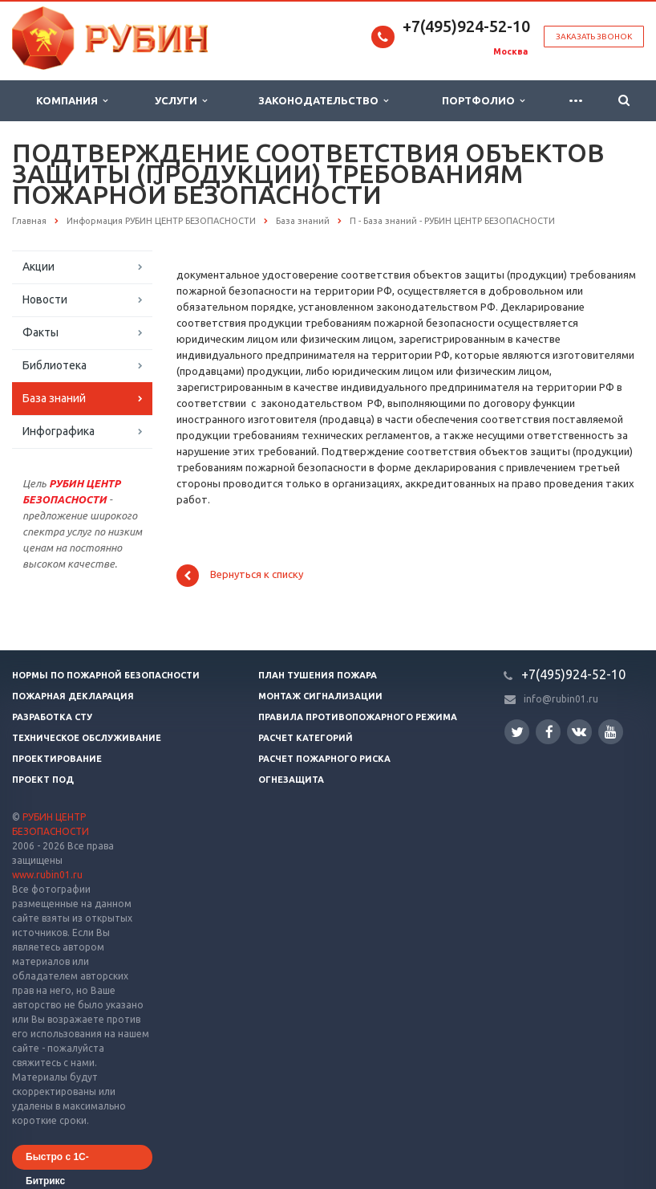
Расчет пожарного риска (324, 758)
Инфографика (58, 431)
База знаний (54, 398)
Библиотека (54, 365)
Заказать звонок (594, 36)
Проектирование (57, 758)
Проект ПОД (43, 779)
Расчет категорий (305, 738)
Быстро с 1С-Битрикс (57, 1160)
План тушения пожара (317, 675)
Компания (71, 101)
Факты (40, 332)
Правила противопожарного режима (357, 717)
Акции (38, 266)
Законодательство (323, 101)
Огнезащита (291, 779)
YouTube (611, 732)
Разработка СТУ (52, 717)
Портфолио (483, 101)
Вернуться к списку (239, 575)
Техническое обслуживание (86, 738)
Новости (44, 299)
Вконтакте (579, 731)
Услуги (181, 101)
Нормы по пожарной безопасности (106, 675)
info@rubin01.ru (561, 699)
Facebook (549, 732)
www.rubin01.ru (47, 874)
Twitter (517, 732)
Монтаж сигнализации (320, 696)
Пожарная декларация (73, 696)
